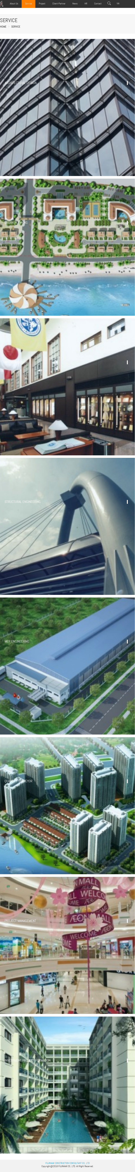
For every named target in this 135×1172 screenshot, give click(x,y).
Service (15, 26)
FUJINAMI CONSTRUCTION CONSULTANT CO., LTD (68, 1163)
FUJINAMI (62, 1166)
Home (3, 26)
